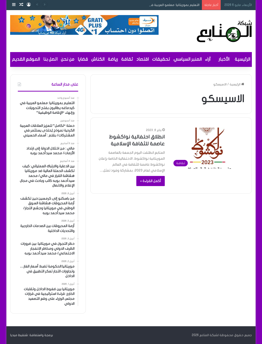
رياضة (113, 59)
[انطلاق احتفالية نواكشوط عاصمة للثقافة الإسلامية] (207, 148)
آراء (208, 59)
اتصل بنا (50, 59)
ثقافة (127, 59)
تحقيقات (161, 59)
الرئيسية (242, 59)
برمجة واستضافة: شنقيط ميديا (31, 335)
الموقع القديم (26, 59)
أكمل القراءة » (150, 181)
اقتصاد (142, 59)
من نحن (67, 59)
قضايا (83, 59)
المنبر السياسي (187, 59)
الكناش (97, 59)
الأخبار (223, 59)
